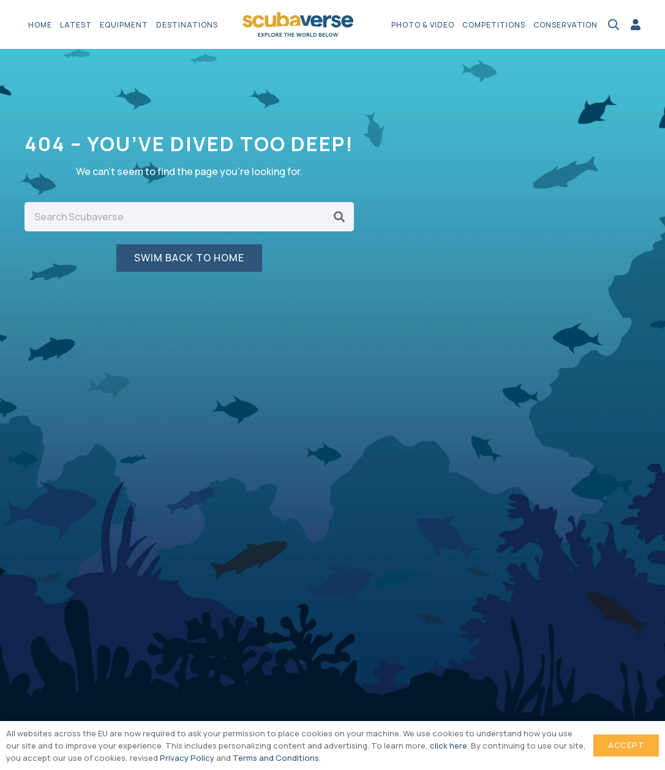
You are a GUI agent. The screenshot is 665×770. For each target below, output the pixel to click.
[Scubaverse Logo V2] (298, 24)
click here (448, 745)
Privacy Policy (187, 757)
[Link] (636, 24)
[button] (613, 24)
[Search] (339, 216)
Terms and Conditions (276, 757)
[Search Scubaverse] (189, 216)
